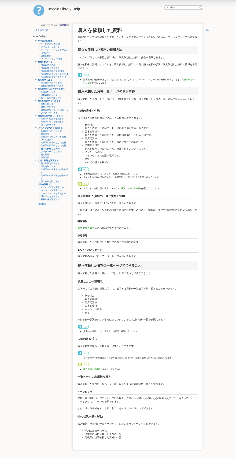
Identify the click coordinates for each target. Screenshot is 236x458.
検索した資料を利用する (49, 100)
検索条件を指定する (50, 68)
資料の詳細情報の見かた (52, 86)
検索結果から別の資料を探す (51, 89)
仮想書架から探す (49, 95)
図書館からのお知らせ (51, 130)
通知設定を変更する (50, 196)
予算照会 (45, 157)
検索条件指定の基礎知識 (52, 71)
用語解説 (42, 204)
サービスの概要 (45, 41)
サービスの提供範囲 (50, 44)
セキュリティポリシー (51, 47)
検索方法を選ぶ (48, 65)
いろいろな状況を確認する (50, 127)
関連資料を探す (48, 92)
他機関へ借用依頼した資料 (53, 142)
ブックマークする (49, 112)
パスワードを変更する (51, 190)
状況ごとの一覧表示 (130, 188)
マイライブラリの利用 (51, 59)
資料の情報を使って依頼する (54, 110)
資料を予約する (48, 107)
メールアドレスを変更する (53, 193)
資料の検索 (46, 56)
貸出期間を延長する (50, 163)
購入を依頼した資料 (50, 148)
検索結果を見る (45, 80)
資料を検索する (45, 62)
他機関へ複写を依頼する (52, 121)
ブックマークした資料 (51, 151)
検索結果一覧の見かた (51, 82)
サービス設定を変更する (52, 187)
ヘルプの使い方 (40, 30)
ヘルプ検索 (201, 7)
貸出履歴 (45, 154)
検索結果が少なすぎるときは (54, 74)
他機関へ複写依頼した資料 (53, 145)
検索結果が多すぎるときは (53, 77)
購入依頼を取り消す (50, 181)
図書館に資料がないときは (50, 115)
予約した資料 (47, 139)
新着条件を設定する (50, 199)
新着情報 (45, 133)
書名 (80, 227)
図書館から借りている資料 (53, 136)
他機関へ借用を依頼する (52, 118)
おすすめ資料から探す (51, 97)
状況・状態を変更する (48, 160)
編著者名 (90, 227)
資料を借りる (47, 103)
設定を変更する (45, 184)
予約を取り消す (48, 166)
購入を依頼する (48, 124)
